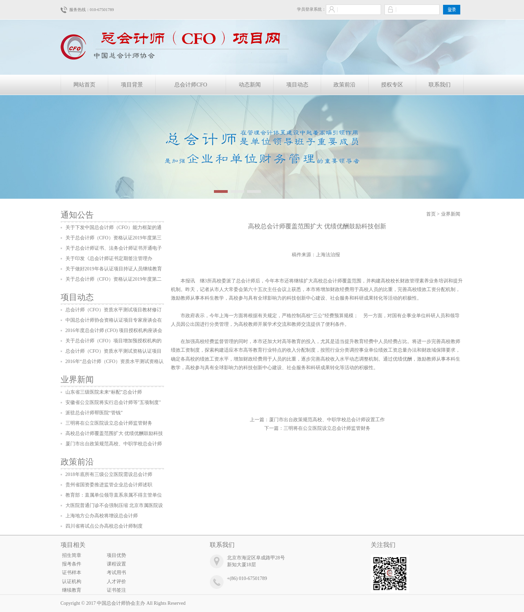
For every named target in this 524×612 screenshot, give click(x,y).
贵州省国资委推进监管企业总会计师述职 (108, 484)
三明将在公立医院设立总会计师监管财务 (108, 423)
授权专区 (392, 84)
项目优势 (116, 555)
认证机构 (71, 581)
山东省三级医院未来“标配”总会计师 (103, 392)
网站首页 (84, 84)
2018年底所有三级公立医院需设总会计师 (108, 474)
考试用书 (116, 572)
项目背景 (132, 84)
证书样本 (71, 572)
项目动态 (297, 84)
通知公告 (77, 214)
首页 (431, 214)
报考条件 (71, 564)
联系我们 (440, 84)
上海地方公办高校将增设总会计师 (101, 515)
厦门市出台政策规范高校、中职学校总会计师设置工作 (327, 419)
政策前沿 (344, 84)
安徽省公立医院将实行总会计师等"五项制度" (113, 402)
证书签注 (116, 590)
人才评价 (116, 581)
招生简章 (71, 555)
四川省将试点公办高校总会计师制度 (104, 526)
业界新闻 (77, 379)
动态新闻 (250, 84)
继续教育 (71, 590)
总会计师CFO (190, 84)
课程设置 (116, 564)
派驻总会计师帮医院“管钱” (94, 412)
